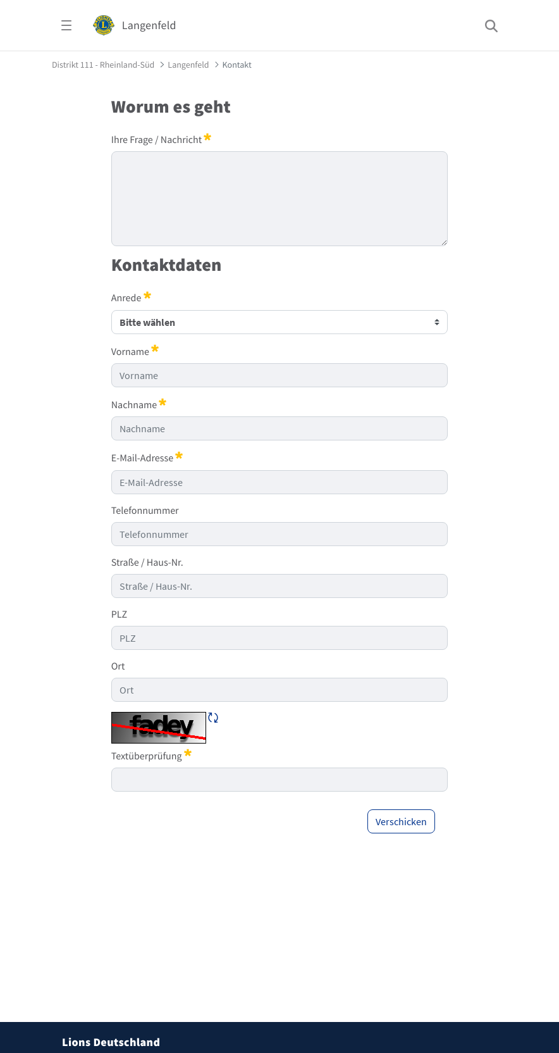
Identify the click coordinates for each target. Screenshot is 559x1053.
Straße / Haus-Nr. (147, 562)
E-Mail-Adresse (147, 457)
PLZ (119, 614)
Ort (118, 666)
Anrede (131, 297)
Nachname (139, 404)
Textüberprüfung (151, 756)
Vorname (135, 351)
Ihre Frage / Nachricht (161, 139)
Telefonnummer (145, 510)
